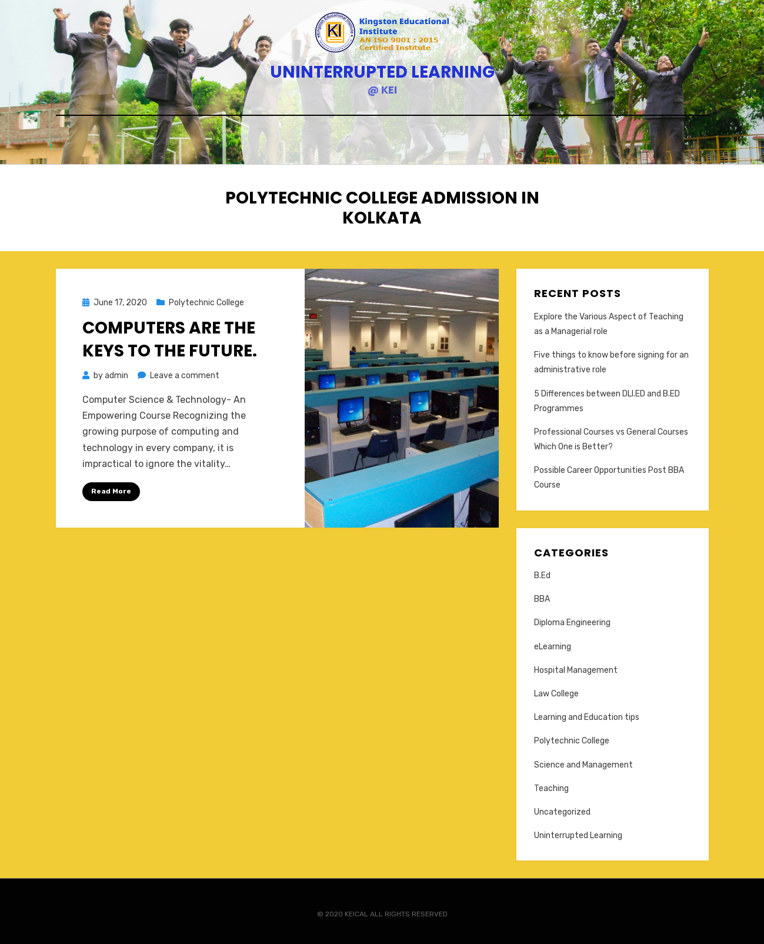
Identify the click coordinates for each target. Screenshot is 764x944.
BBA (542, 596)
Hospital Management (576, 667)
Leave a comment (184, 373)
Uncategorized (562, 809)
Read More (111, 488)
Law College (556, 691)
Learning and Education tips (586, 714)
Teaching (551, 785)
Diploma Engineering (572, 620)
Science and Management (583, 761)
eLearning (552, 643)
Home (382, 141)
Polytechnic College (206, 300)
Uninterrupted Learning (382, 72)
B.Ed (542, 573)
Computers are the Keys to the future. (169, 336)
